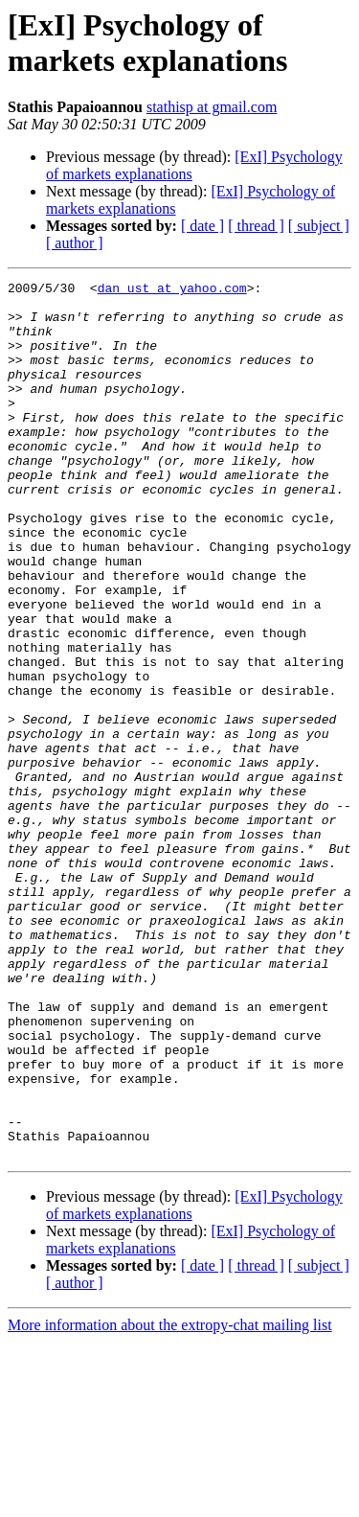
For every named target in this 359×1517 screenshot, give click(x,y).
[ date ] (202, 226)
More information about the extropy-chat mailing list (170, 1500)
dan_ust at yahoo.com (172, 290)
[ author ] (74, 243)
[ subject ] (318, 226)
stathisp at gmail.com (211, 107)
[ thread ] (256, 226)
